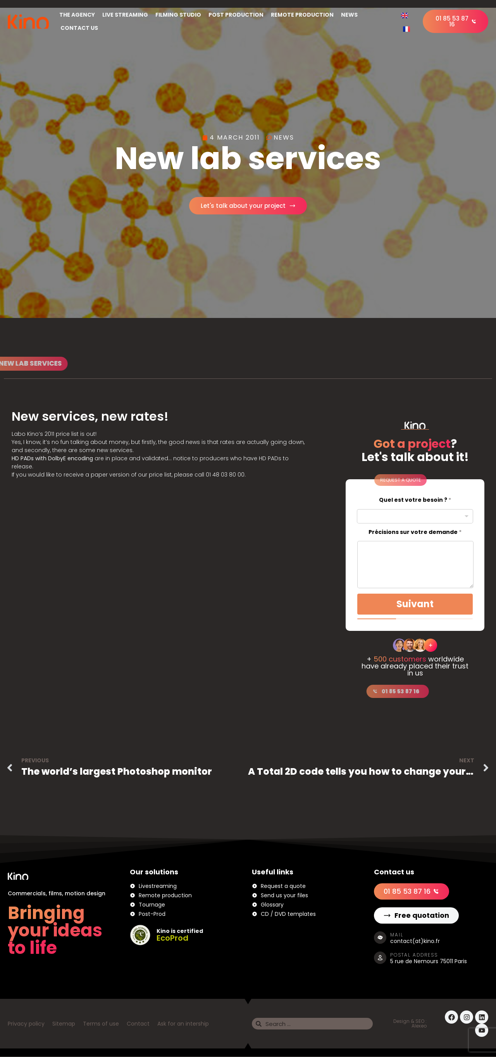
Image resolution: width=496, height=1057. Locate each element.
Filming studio (178, 15)
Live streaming (125, 15)
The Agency (77, 15)
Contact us (79, 28)
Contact (138, 1024)
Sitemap (63, 1024)
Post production (236, 15)
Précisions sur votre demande (415, 532)
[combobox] (415, 516)
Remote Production (302, 15)
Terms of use (101, 1024)
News (349, 15)
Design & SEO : (410, 1022)
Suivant (415, 604)
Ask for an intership (183, 1024)
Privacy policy (26, 1024)
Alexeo (419, 1026)
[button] (376, 481)
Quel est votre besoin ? (415, 500)
